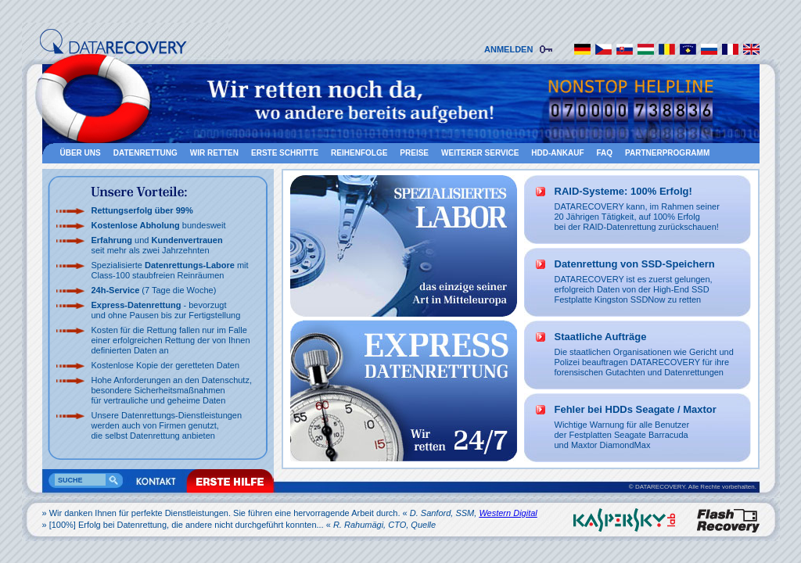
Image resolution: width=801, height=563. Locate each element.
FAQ (605, 153)
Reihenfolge (359, 153)
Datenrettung (145, 153)
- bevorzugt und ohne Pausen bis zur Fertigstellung (166, 310)
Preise (414, 153)
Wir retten (214, 153)
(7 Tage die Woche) (154, 290)
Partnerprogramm (667, 153)
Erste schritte (284, 153)
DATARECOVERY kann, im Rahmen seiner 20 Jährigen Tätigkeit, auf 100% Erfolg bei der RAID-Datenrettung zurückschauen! (637, 216)
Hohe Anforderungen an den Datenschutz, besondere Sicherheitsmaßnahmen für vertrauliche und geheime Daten (172, 390)
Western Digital (508, 513)
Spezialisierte (163, 265)
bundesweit (159, 225)
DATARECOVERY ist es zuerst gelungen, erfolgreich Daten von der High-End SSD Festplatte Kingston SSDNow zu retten (634, 289)
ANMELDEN (510, 49)
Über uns (80, 153)
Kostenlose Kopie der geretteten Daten (166, 365)
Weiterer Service (480, 153)
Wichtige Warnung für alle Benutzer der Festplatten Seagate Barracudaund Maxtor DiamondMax (622, 435)
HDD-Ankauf (557, 153)
